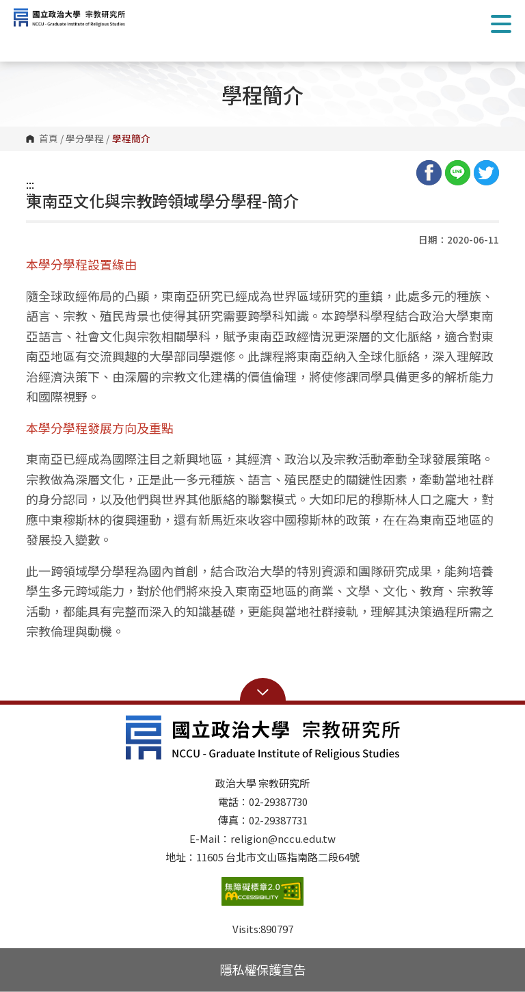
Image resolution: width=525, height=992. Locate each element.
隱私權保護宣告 (262, 969)
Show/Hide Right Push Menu (501, 24)
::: (30, 184)
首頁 (48, 139)
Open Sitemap (263, 691)
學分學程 (85, 139)
